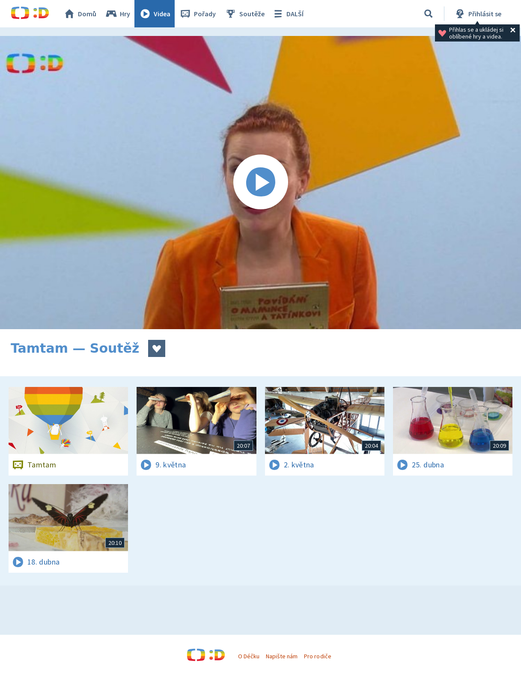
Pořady (197, 13)
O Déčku (248, 656)
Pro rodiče (317, 656)
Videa (154, 13)
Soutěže (244, 13)
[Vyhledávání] (428, 13)
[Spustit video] (260, 182)
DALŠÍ (287, 13)
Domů (79, 13)
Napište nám (282, 656)
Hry (117, 13)
